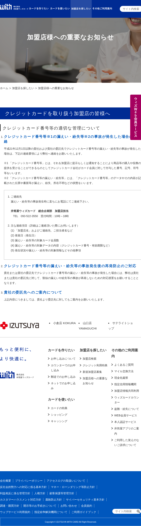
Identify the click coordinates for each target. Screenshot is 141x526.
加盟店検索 (89, 358)
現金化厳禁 (121, 377)
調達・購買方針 (9, 505)
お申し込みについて (63, 358)
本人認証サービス (125, 421)
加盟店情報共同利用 (126, 390)
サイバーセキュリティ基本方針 (85, 499)
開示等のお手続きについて (39, 505)
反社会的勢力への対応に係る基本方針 (23, 487)
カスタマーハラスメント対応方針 (20, 499)
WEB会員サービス (125, 415)
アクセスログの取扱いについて (66, 480)
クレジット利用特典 (95, 365)
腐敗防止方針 (53, 499)
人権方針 (39, 493)
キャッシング (59, 421)
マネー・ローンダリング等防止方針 (73, 487)
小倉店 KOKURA (64, 323)
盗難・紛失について (126, 408)
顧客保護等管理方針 (61, 493)
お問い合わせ (68, 505)
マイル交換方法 (124, 371)
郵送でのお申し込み (63, 376)
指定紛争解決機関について (50, 512)
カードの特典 (59, 408)
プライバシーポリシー (29, 480)
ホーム (4, 88)
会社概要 (5, 480)
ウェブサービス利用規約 (15, 512)
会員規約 (86, 505)
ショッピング (59, 414)
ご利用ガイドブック (83, 512)
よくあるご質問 (124, 364)
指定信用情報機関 (125, 384)
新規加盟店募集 (92, 371)
